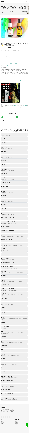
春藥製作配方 (16, 422)
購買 (3, 109)
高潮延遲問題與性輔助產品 (7, 267)
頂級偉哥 (3, 350)
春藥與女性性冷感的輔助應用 (7, 289)
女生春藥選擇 (4, 164)
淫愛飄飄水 (3, 385)
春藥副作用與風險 (5, 173)
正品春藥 (3, 312)
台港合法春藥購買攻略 (6, 327)
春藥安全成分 (4, 138)
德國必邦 (3, 331)
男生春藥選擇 (4, 160)
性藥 (20, 80)
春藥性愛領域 (2, 421)
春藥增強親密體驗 (5, 169)
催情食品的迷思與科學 (6, 226)
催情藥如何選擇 (4, 191)
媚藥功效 (3, 307)
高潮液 (2, 253)
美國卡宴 (3, 354)
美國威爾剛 (3, 363)
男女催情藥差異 (4, 186)
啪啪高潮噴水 (4, 298)
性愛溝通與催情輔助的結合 (7, 376)
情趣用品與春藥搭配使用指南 (7, 262)
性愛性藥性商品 (2, 422)
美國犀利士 (3, 358)
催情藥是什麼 (4, 178)
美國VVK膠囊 (4, 345)
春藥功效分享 (16, 423)
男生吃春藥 (3, 293)
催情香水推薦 (4, 204)
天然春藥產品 (4, 147)
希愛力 (2, 367)
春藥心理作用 (4, 208)
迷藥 (23, 77)
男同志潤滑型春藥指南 (6, 258)
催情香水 (3, 244)
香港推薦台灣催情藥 (5, 182)
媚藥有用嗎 (3, 271)
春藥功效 (3, 280)
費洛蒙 (14, 105)
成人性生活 (25, 105)
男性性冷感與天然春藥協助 (7, 394)
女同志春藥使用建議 (5, 284)
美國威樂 (3, 322)
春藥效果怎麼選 (4, 134)
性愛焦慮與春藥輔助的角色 (7, 380)
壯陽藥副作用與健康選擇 (6, 389)
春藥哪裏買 (3, 275)
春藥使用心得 (4, 156)
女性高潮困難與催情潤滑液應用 (8, 398)
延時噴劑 (3, 235)
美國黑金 (3, 341)
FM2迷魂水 (3, 372)
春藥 (7, 65)
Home (14, 10)
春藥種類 (16, 421)
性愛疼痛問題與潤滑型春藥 (7, 239)
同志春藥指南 (4, 303)
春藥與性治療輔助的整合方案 (7, 230)
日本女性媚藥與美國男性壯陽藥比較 (9, 222)
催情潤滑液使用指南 (5, 213)
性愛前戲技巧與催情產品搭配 (7, 217)
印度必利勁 (3, 336)
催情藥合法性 (4, 195)
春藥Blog (2, 423)
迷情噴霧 (3, 248)
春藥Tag (2, 424)
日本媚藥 (3, 317)
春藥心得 (16, 424)
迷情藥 (11, 63)
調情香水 (12, 45)
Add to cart (9, 53)
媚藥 (16, 63)
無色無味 (13, 77)
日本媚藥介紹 (4, 200)
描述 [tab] (14, 60)
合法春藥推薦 (4, 142)
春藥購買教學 (4, 151)
